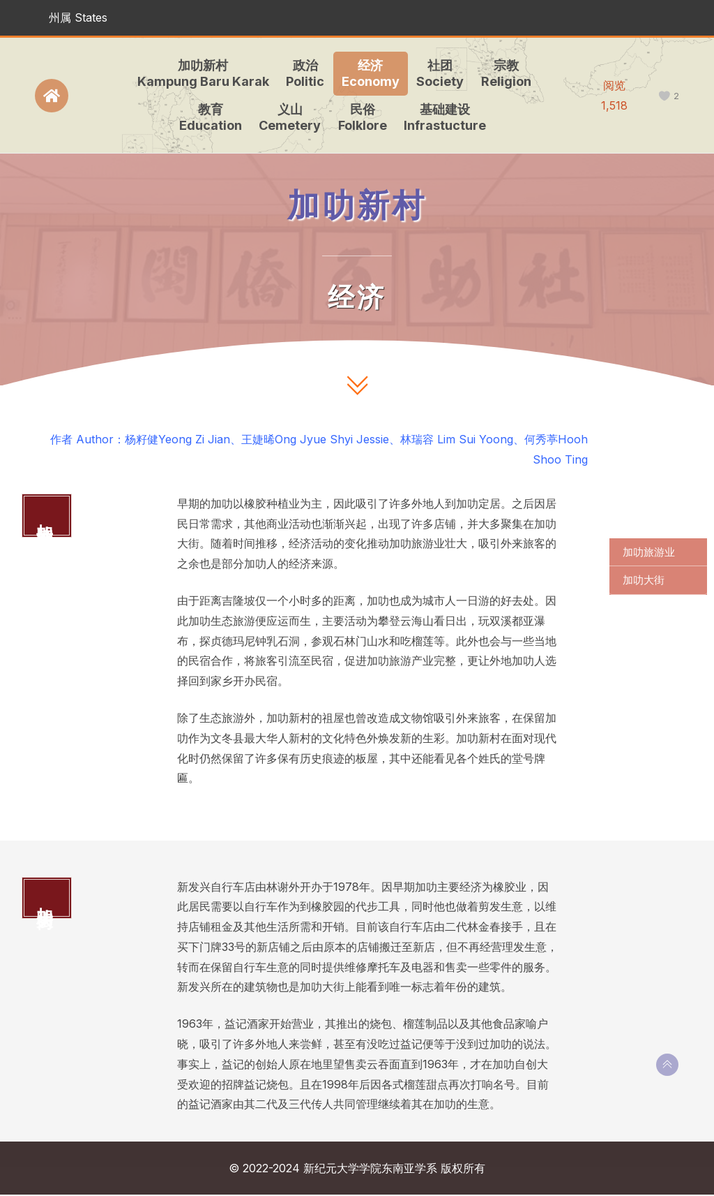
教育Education (208, 117)
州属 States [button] (78, 17)
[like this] (664, 96)
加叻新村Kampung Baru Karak (201, 73)
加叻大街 (643, 579)
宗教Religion (504, 73)
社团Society (438, 73)
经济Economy (368, 73)
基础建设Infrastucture (443, 117)
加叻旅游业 (649, 552)
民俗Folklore (360, 117)
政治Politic (303, 73)
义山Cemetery (288, 117)
